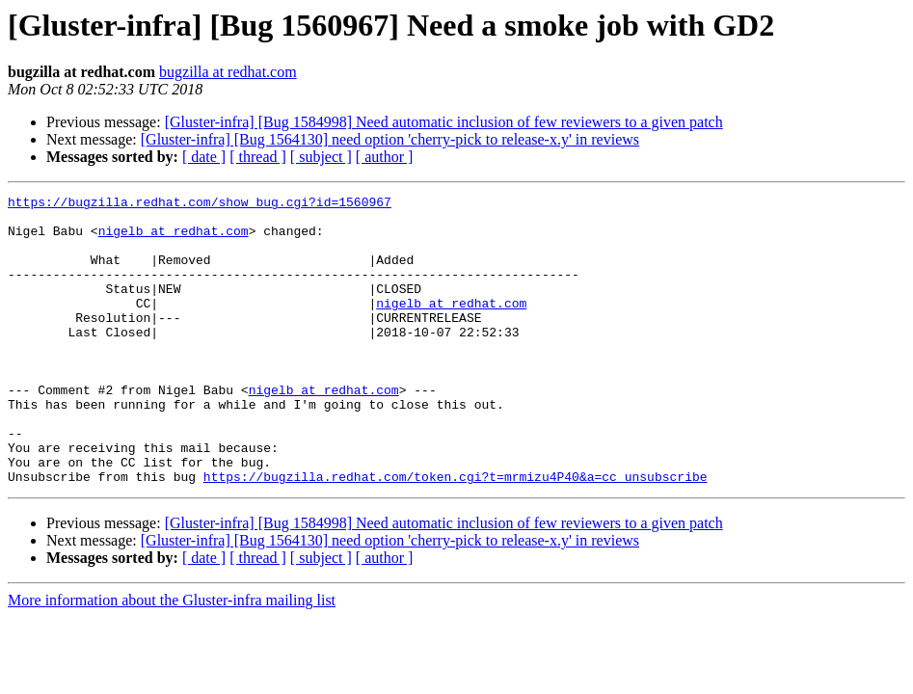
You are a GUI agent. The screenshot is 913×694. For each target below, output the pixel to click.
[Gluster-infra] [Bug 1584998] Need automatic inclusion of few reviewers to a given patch (444, 122)
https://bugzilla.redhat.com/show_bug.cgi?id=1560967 (199, 204)
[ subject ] (321, 156)
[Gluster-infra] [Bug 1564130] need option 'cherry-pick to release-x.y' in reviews (390, 139)
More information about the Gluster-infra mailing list (172, 658)
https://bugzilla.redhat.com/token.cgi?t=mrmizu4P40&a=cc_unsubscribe (455, 534)
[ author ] (385, 156)
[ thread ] (257, 156)
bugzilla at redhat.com (228, 72)
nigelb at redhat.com (173, 239)
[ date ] (204, 156)
